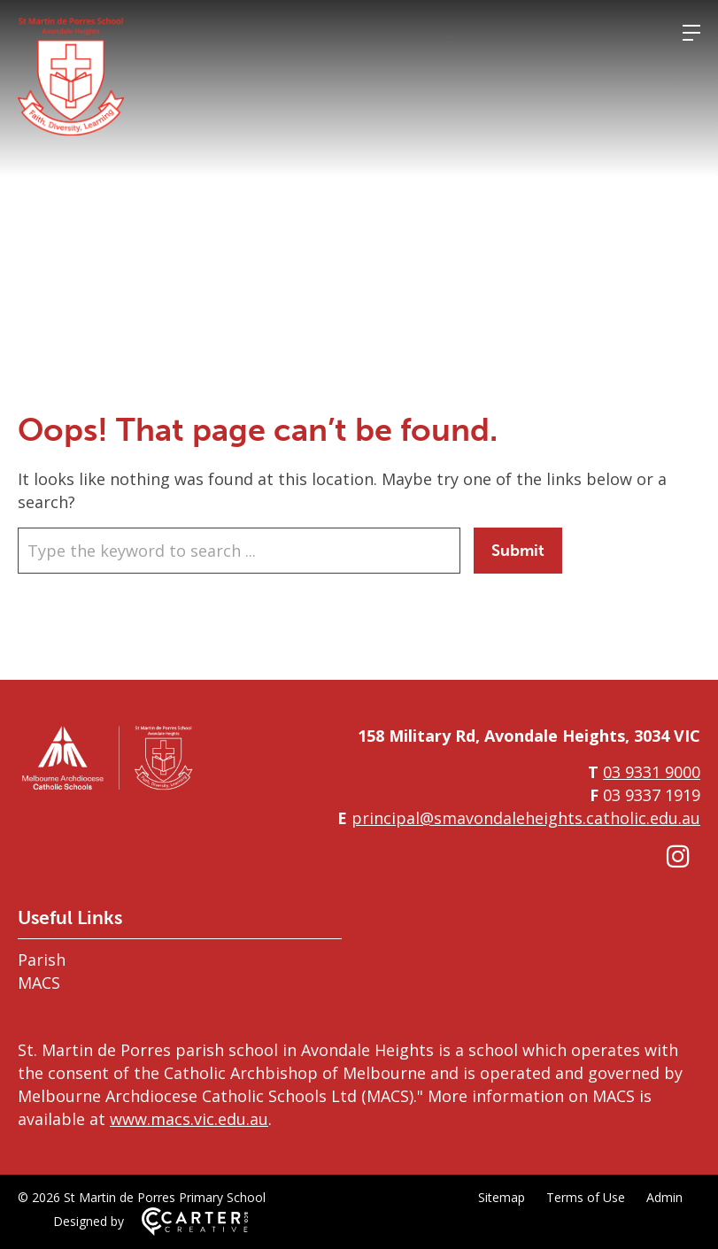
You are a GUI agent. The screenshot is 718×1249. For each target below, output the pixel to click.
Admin (664, 1197)
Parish (42, 959)
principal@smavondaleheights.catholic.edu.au (525, 818)
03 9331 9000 (651, 772)
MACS (39, 982)
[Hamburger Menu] (691, 33)
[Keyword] (239, 551)
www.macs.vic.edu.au (189, 1118)
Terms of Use (585, 1197)
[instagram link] (678, 855)
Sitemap (501, 1197)
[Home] (106, 787)
